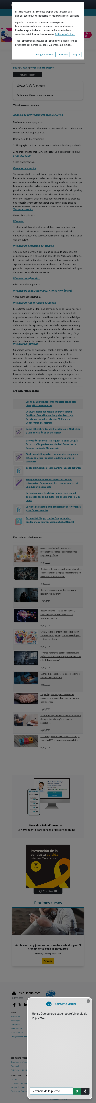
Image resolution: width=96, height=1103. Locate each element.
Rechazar (63, 54)
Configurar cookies (44, 54)
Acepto (76, 54)
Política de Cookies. (65, 34)
